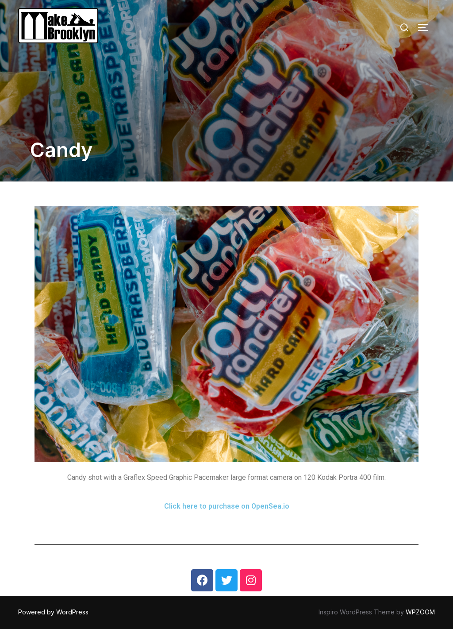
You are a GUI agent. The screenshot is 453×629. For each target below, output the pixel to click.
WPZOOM (420, 612)
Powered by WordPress (53, 612)
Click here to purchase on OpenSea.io (226, 506)
